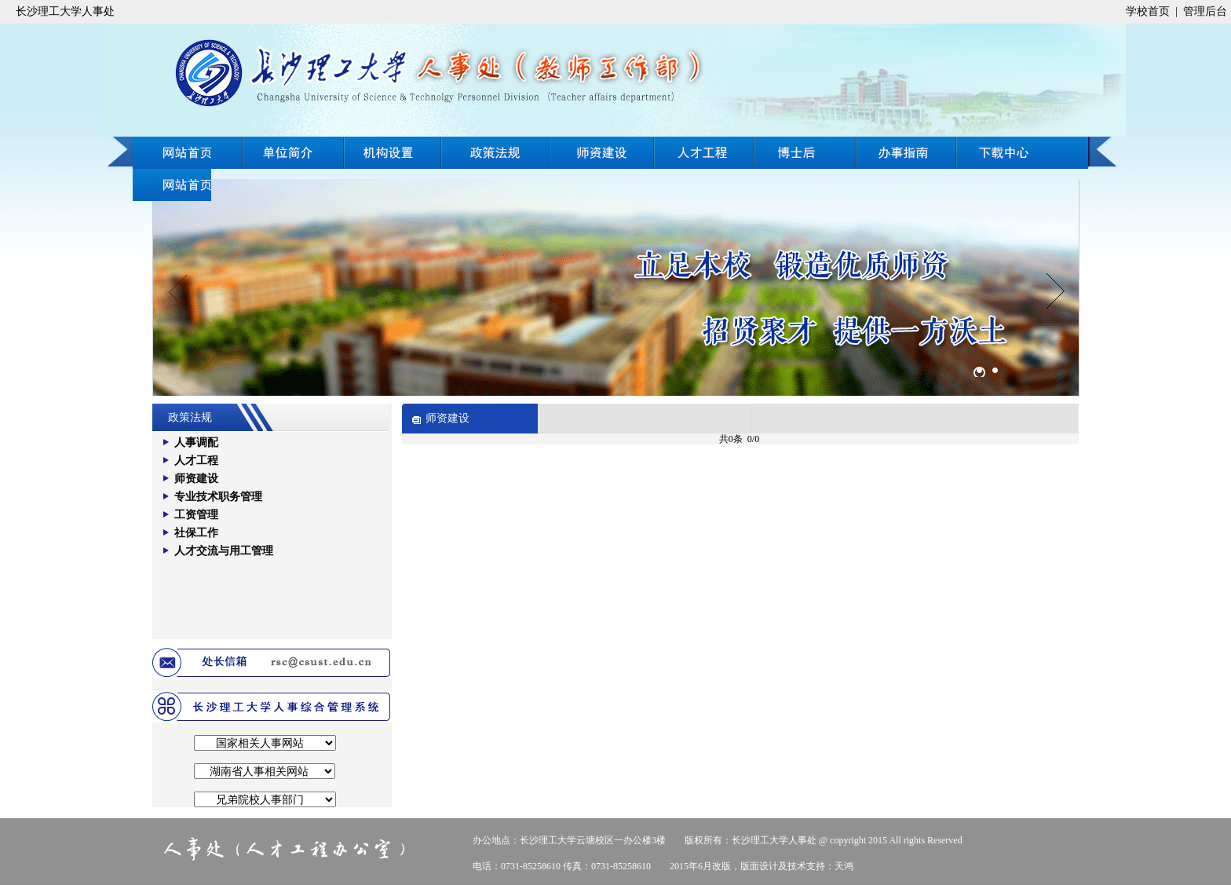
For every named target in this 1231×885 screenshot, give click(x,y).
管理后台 (1205, 11)
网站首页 (188, 153)
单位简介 (294, 153)
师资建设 (602, 153)
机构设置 (393, 153)
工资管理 (196, 515)
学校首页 (1148, 11)
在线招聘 (907, 153)
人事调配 (196, 442)
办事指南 (1022, 153)
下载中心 (172, 185)
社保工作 (196, 533)
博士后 (807, 153)
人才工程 (705, 153)
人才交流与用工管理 (223, 551)
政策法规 (495, 153)
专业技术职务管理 (218, 497)
